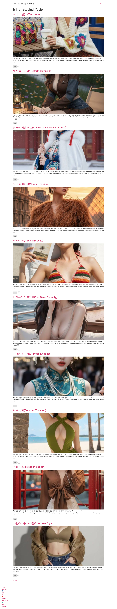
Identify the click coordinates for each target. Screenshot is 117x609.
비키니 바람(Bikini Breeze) (28, 240)
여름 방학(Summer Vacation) (29, 410)
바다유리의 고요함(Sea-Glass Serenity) (35, 297)
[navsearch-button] (101, 3)
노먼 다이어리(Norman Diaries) (31, 184)
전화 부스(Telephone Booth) (29, 466)
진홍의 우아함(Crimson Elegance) (32, 353)
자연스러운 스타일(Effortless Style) (33, 523)
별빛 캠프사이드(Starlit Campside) (32, 70)
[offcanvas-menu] (15, 3)
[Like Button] (15, 66)
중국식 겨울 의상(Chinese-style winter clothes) (39, 127)
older (15, 580)
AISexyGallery (26, 3)
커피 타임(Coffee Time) (26, 14)
